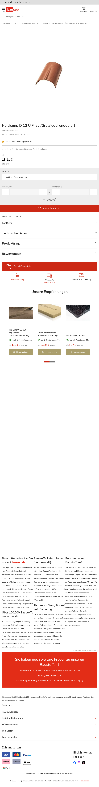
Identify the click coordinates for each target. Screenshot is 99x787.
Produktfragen (12, 243)
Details (7, 223)
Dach (16, 23)
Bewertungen (11, 254)
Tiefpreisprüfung (17, 279)
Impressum (30, 773)
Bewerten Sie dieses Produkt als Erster (31, 149)
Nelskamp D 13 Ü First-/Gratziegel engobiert (70, 23)
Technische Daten (14, 233)
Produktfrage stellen (23, 266)
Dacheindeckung (28, 23)
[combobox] (49, 16)
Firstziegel (44, 23)
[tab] (49, 223)
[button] (47, 361)
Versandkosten (50, 282)
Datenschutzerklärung (64, 773)
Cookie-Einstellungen (45, 773)
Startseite (6, 23)
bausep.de (85, 781)
